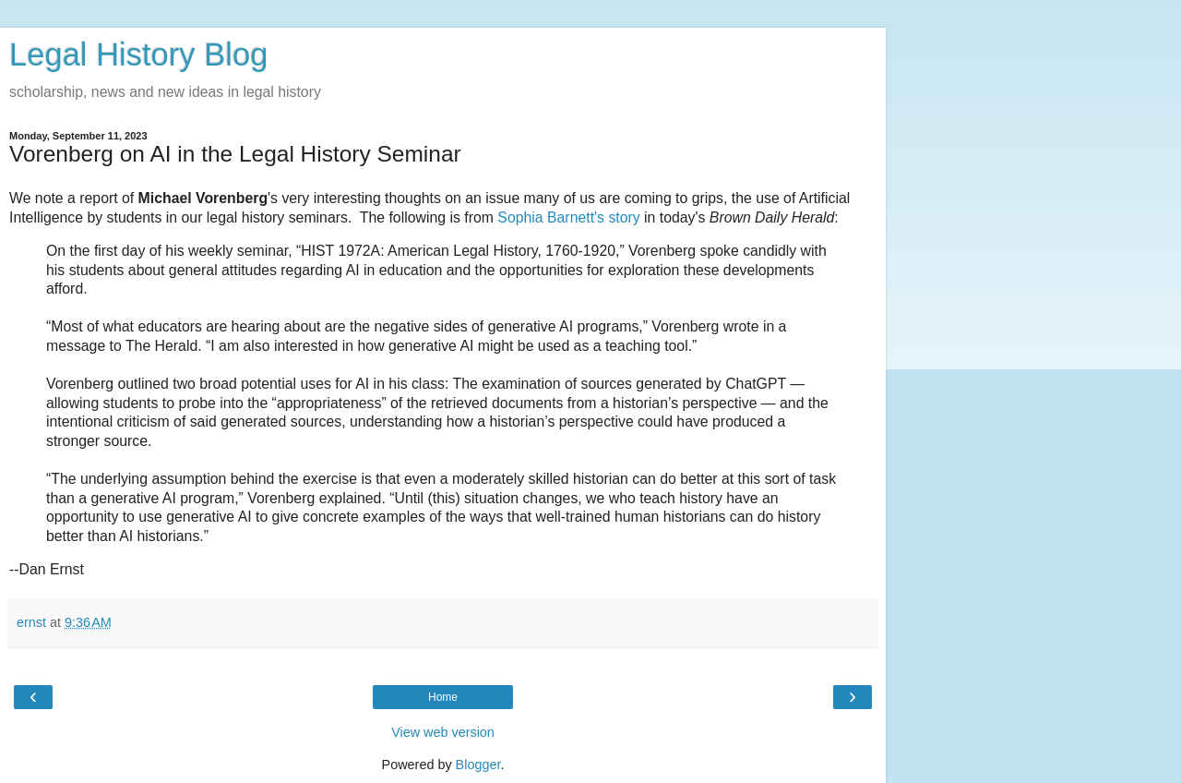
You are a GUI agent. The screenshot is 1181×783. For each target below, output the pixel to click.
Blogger (478, 764)
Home (443, 697)
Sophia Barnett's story (568, 217)
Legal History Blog (138, 54)
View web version (443, 732)
